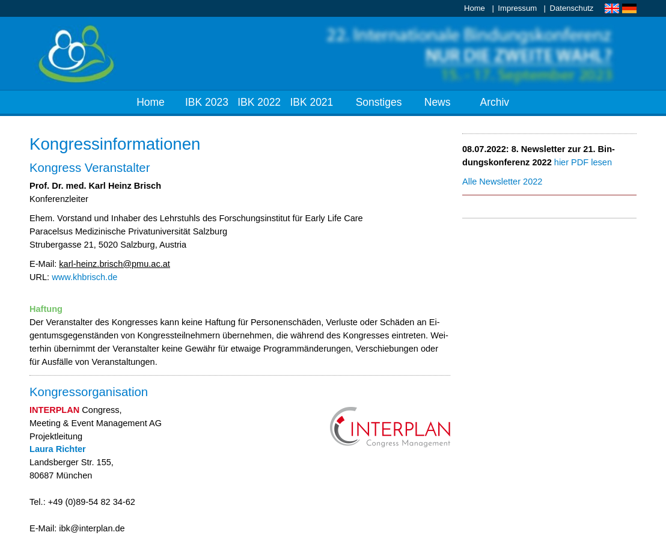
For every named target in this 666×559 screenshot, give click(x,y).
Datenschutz (572, 8)
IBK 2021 (311, 102)
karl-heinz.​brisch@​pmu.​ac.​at (114, 264)
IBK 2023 (206, 102)
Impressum (517, 8)
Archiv (495, 102)
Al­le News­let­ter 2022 (502, 181)
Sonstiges (379, 102)
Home (474, 8)
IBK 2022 (259, 102)
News (437, 102)
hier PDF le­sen (583, 162)
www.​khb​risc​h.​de (84, 277)
